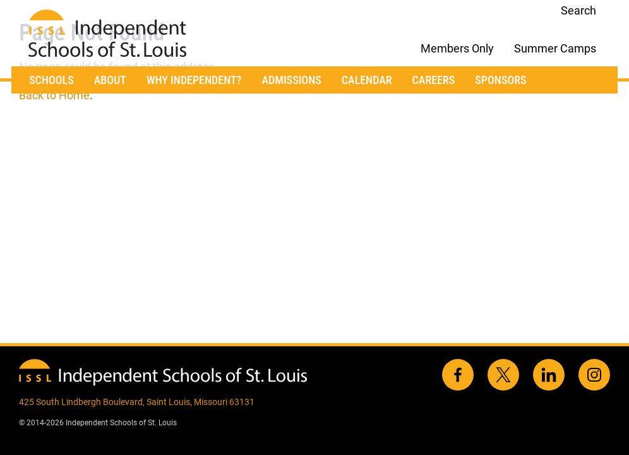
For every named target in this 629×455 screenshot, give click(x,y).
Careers (433, 80)
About (110, 80)
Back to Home (54, 95)
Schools (51, 80)
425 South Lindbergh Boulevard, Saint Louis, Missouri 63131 (137, 402)
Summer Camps (555, 48)
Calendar (367, 80)
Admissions (291, 80)
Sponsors (500, 80)
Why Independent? (194, 80)
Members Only (457, 48)
